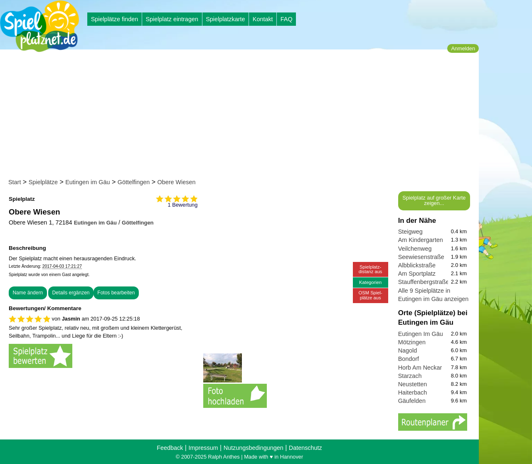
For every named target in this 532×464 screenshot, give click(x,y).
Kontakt (263, 19)
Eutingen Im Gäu (420, 334)
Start (14, 182)
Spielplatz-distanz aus (370, 269)
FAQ (287, 19)
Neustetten (412, 384)
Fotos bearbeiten (116, 293)
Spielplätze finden (114, 19)
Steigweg (410, 231)
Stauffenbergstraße (423, 282)
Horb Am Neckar (420, 367)
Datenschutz (305, 447)
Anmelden (463, 48)
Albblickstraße (417, 265)
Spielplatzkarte (225, 19)
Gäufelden (412, 400)
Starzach (410, 376)
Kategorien (370, 282)
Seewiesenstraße (421, 257)
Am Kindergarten (420, 240)
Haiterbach (412, 392)
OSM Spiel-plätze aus (370, 295)
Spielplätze (43, 182)
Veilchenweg (415, 248)
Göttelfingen (134, 182)
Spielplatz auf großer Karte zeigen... (434, 200)
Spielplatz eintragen (171, 19)
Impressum (203, 447)
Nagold (407, 350)
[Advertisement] (242, 115)
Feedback (170, 447)
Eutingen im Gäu (87, 182)
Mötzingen (412, 342)
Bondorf (408, 358)
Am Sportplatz (417, 273)
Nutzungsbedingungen (253, 447)
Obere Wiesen (177, 182)
